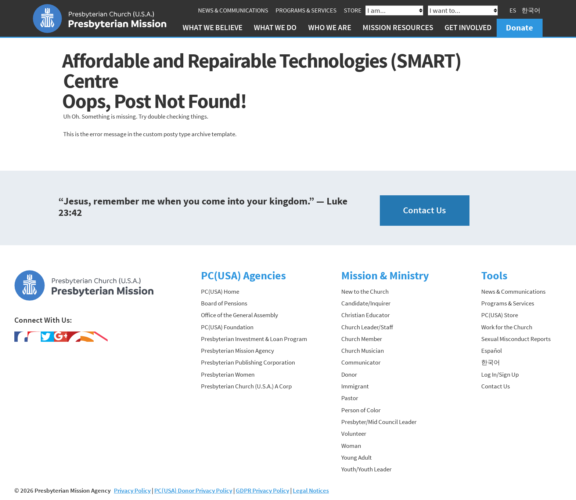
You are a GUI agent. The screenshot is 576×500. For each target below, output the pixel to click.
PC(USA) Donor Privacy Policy (193, 490)
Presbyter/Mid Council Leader (379, 422)
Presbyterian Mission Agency (237, 351)
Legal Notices (311, 490)
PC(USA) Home (220, 291)
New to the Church (365, 291)
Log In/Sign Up (500, 374)
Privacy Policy (132, 490)
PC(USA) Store (499, 315)
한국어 (531, 10)
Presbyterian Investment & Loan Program (254, 339)
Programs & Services (306, 10)
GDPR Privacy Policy (262, 490)
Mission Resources (398, 27)
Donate (519, 27)
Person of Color (361, 410)
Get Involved (468, 27)
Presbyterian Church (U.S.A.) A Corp (246, 386)
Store (352, 10)
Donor (349, 374)
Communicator (361, 362)
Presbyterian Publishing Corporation (248, 362)
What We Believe (212, 27)
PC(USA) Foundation (227, 327)
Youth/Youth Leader (366, 469)
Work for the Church (506, 327)
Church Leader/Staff (367, 327)
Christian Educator (365, 315)
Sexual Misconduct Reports (516, 339)
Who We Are (329, 27)
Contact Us (424, 210)
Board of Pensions (224, 303)
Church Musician (362, 351)
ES (513, 10)
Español (491, 351)
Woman (351, 446)
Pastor (349, 398)
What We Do (275, 27)
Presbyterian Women (228, 374)
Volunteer (353, 434)
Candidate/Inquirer (365, 303)
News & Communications (233, 10)
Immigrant (355, 386)
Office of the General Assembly (239, 315)
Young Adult (356, 457)
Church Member (361, 339)
